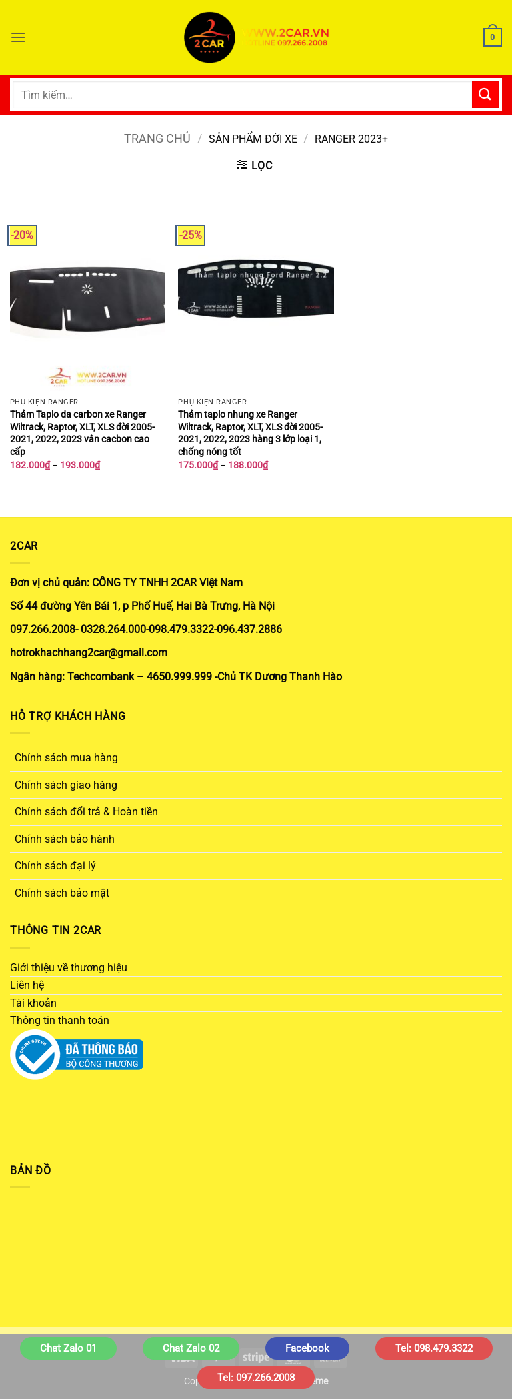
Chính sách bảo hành (65, 839)
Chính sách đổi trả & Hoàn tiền (86, 811)
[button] (18, 37)
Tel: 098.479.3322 (434, 1348)
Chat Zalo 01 (68, 1348)
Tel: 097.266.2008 (256, 1378)
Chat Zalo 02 (191, 1348)
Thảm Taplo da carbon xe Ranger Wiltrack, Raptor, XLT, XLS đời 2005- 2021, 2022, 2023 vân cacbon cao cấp (82, 433)
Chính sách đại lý (55, 865)
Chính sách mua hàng (66, 757)
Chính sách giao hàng (66, 785)
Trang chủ (157, 138)
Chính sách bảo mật (62, 893)
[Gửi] (485, 94)
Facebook (307, 1348)
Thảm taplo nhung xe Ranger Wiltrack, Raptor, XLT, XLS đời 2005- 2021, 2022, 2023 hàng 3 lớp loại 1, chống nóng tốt (250, 433)
